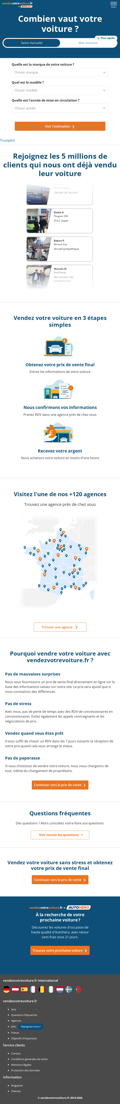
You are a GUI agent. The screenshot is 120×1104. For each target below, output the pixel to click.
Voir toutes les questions (59, 835)
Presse (15, 1032)
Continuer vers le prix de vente (60, 785)
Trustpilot (7, 140)
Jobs (13, 1026)
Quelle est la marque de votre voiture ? (43, 64)
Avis (13, 1009)
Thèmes (16, 1091)
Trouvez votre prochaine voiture (60, 950)
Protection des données (25, 1070)
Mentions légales (21, 1065)
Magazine (17, 1085)
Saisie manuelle (31, 43)
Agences (16, 1020)
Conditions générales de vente (29, 1059)
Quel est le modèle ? (28, 82)
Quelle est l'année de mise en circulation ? (46, 100)
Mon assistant (88, 43)
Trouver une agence (57, 627)
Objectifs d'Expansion (24, 1038)
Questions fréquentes (24, 1015)
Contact (16, 1053)
